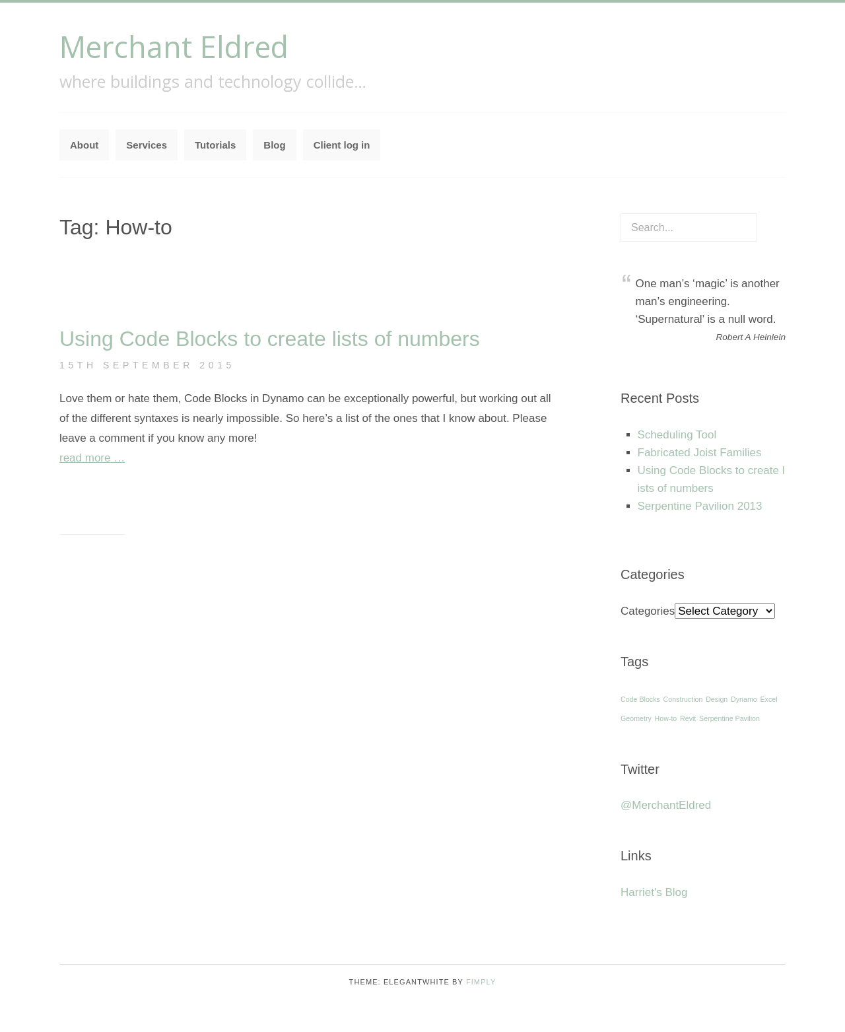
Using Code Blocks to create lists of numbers (269, 339)
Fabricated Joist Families (700, 452)
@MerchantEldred (666, 805)
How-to (666, 718)
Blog (274, 145)
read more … (92, 458)
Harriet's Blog (654, 892)
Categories (648, 611)
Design (716, 699)
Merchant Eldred (173, 46)
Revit (688, 718)
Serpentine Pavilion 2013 (700, 506)
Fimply (481, 982)
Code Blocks (640, 699)
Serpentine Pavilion (729, 718)
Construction (683, 699)
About (84, 145)
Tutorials (215, 145)
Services (146, 145)
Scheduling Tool (677, 435)
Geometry (636, 718)
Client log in (342, 145)
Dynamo (744, 699)
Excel (768, 699)
